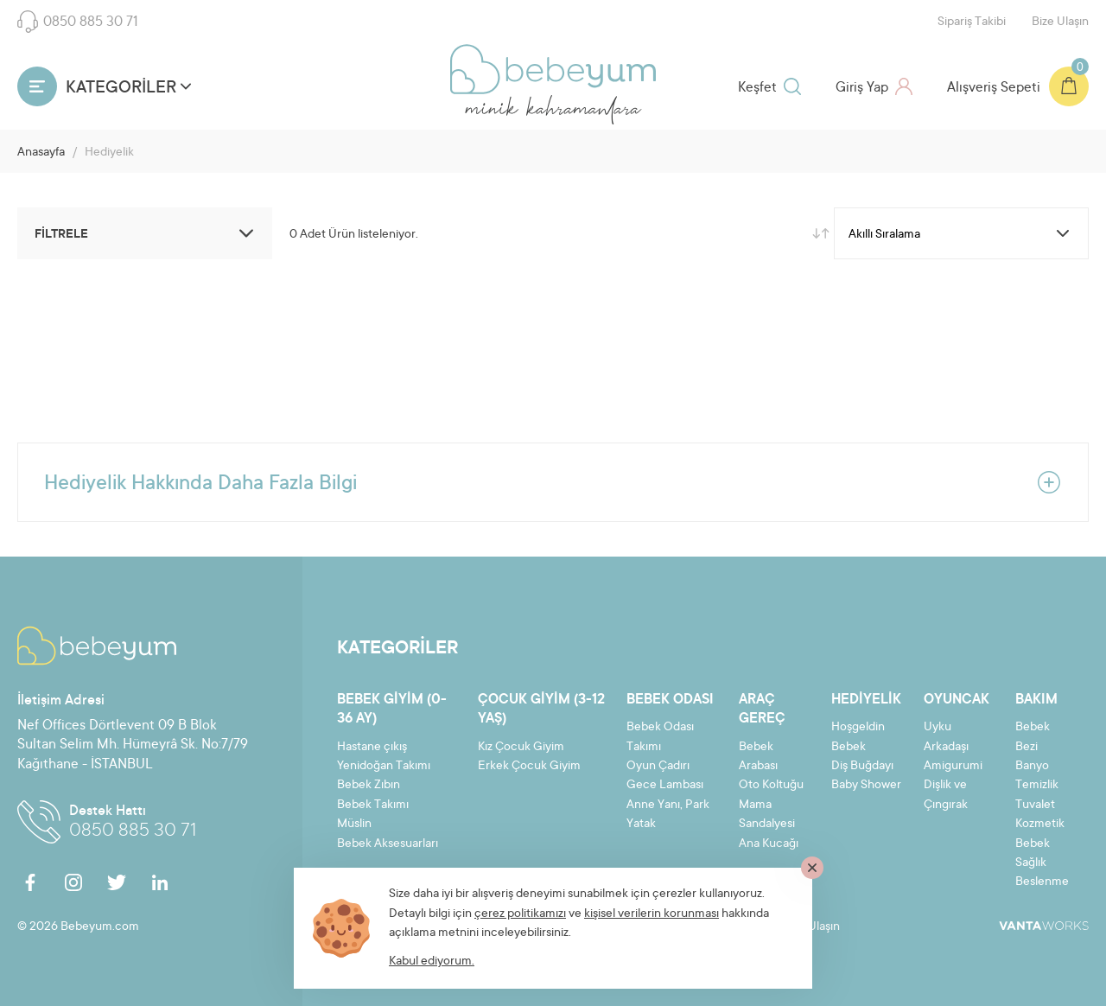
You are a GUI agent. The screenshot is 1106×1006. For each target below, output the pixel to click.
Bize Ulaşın (1060, 22)
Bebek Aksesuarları (387, 844)
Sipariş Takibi (972, 22)
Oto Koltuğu (771, 786)
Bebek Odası (670, 700)
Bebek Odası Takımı (660, 737)
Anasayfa (41, 153)
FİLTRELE (147, 233)
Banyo (1032, 767)
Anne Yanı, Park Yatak (667, 815)
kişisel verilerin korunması (651, 914)
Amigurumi (953, 767)
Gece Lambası (664, 786)
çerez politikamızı (520, 914)
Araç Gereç (762, 709)
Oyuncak (956, 700)
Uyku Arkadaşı (946, 737)
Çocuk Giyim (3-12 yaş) (541, 709)
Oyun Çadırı (658, 767)
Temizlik (1036, 786)
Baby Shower (866, 786)
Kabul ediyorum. (431, 962)
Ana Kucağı (768, 844)
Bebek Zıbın (368, 786)
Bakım (1036, 700)
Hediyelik (866, 700)
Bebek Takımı (373, 805)
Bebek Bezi (1032, 737)
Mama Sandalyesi (767, 815)
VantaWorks (1044, 925)
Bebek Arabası (758, 757)
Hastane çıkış (372, 747)
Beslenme (1042, 882)
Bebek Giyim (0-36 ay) (392, 709)
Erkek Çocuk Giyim (529, 767)
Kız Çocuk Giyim (521, 747)
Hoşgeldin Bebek (858, 737)
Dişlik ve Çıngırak (946, 795)
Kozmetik (1040, 824)
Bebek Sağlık (1032, 853)
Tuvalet (1035, 805)
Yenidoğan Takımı (383, 767)
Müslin (354, 824)
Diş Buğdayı (862, 767)
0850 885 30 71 (77, 21)
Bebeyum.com (553, 69)
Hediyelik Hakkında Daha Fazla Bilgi (553, 482)
